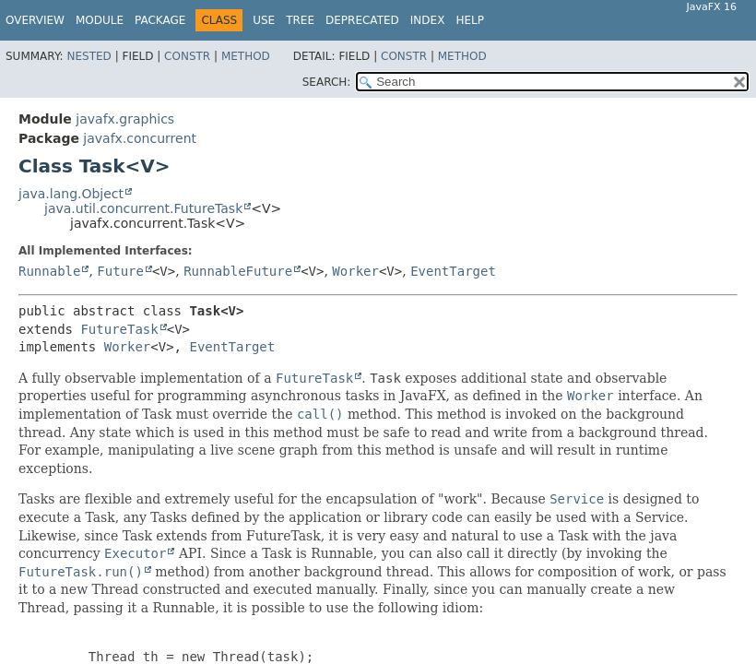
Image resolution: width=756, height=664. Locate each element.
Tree (300, 20)
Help (469, 20)
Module (100, 20)
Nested (88, 56)
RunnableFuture (237, 271)
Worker (355, 271)
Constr (187, 56)
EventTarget (453, 271)
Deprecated (362, 20)
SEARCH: (326, 82)
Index (427, 20)
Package (160, 20)
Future (120, 271)
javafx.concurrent (139, 138)
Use (264, 20)
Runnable (49, 271)
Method (245, 56)
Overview (35, 20)
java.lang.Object (71, 193)
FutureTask (119, 329)
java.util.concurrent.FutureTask (143, 208)
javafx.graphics (125, 119)
